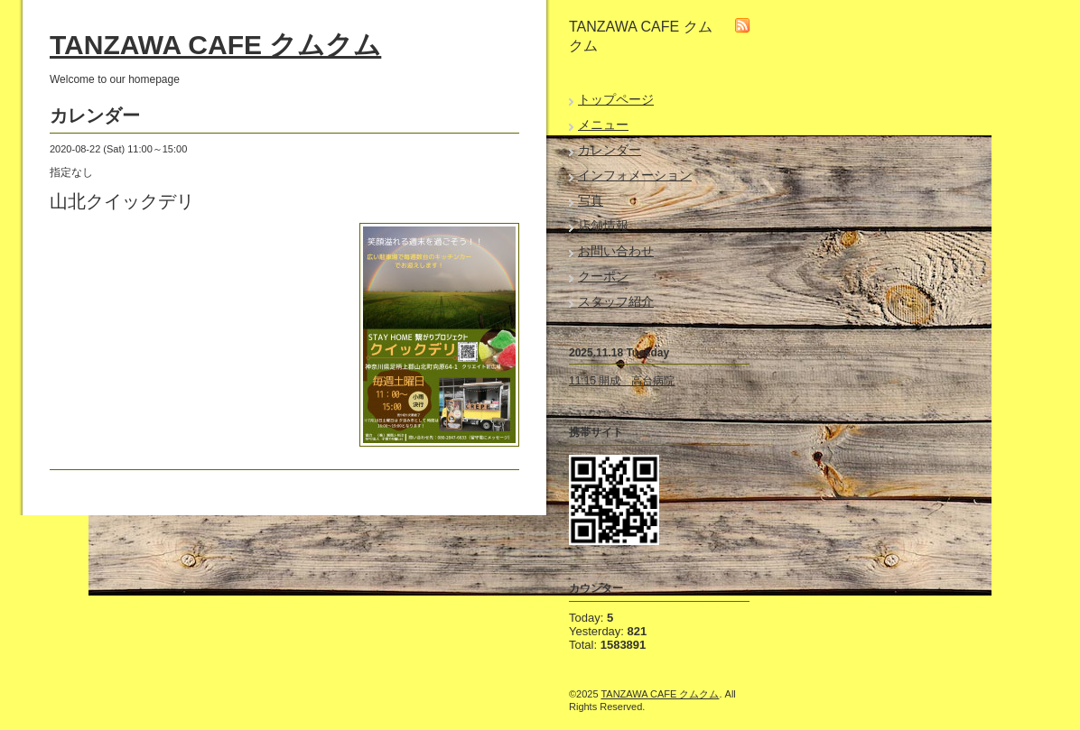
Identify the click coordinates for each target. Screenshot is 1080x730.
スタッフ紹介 (616, 301)
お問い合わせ (616, 251)
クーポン (603, 276)
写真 (590, 200)
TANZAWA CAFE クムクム (215, 45)
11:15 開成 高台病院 (622, 380)
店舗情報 (603, 225)
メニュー (603, 124)
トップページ (616, 99)
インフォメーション (635, 175)
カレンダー (609, 150)
